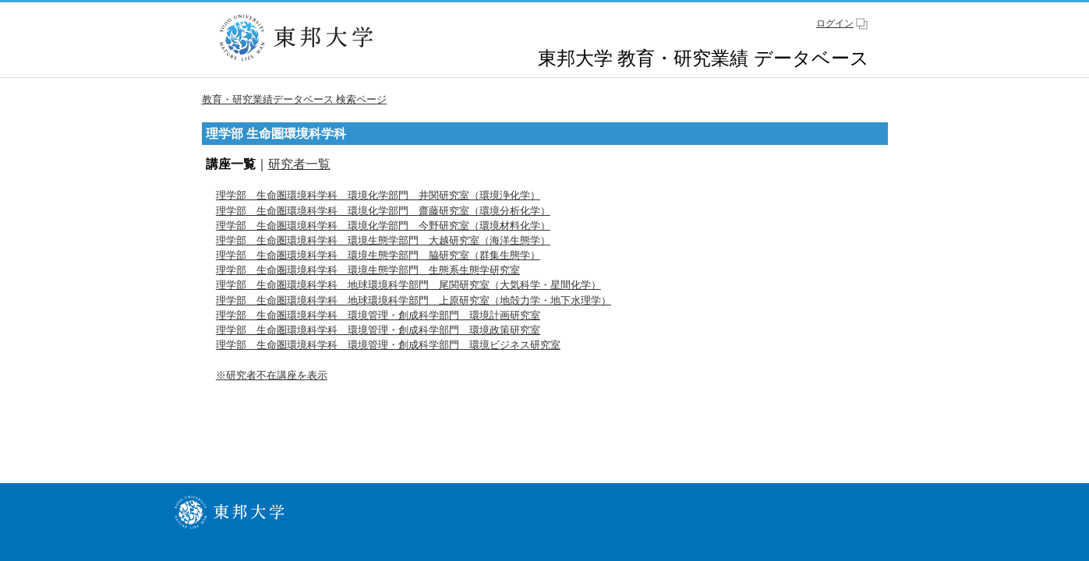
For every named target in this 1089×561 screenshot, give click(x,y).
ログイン (835, 23)
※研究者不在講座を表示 (271, 375)
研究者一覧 (299, 164)
